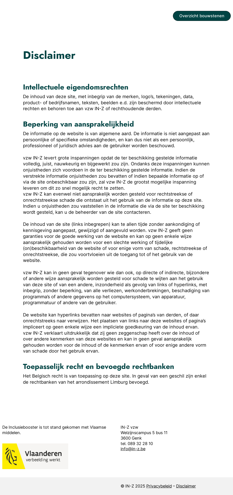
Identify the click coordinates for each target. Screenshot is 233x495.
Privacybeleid (159, 486)
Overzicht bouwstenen (201, 15)
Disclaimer (186, 486)
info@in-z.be (133, 448)
